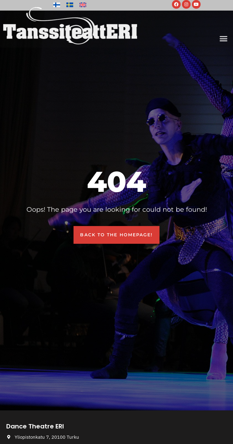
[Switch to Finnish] (56, 5)
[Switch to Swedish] (69, 5)
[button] (223, 38)
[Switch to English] (82, 5)
